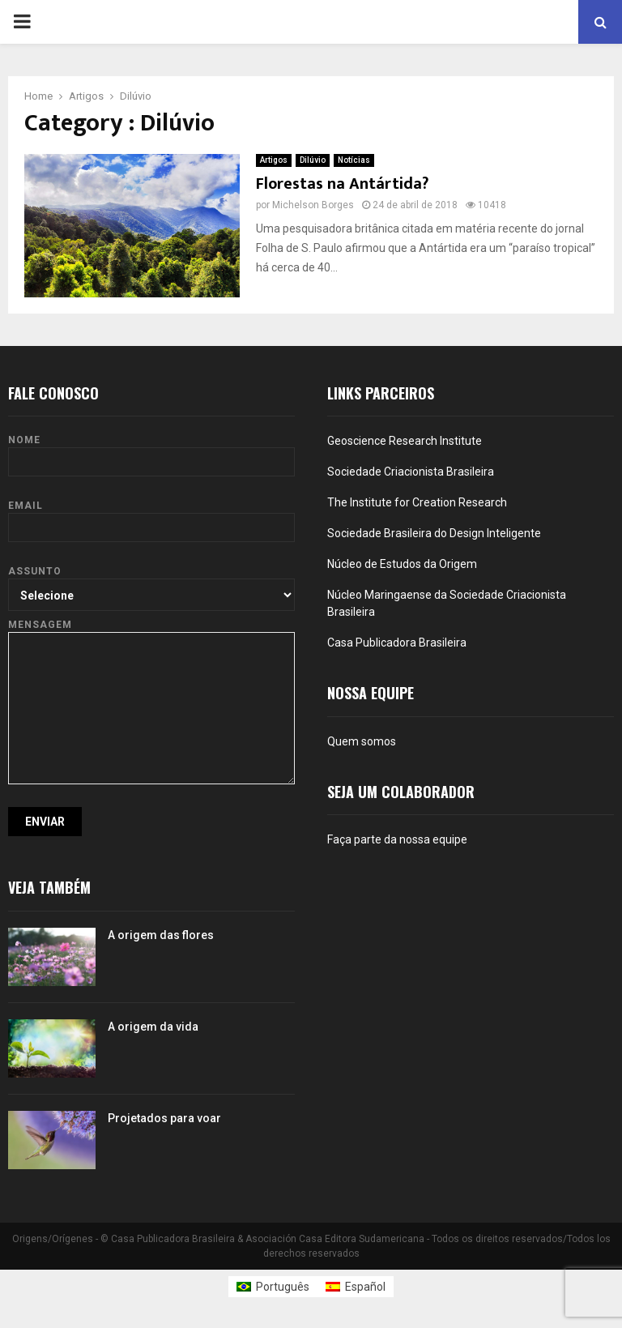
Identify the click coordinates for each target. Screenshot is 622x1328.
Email (151, 516)
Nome (151, 451)
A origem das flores (161, 935)
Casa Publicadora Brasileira (396, 642)
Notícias (354, 160)
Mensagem (151, 632)
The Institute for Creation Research (417, 502)
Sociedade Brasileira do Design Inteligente (434, 533)
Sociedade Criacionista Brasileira (410, 471)
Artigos (274, 160)
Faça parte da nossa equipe (397, 839)
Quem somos (361, 741)
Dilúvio (313, 160)
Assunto (151, 583)
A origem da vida (153, 1026)
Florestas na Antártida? (342, 184)
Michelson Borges (313, 205)
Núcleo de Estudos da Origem (402, 563)
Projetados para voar (164, 1118)
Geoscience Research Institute (404, 440)
